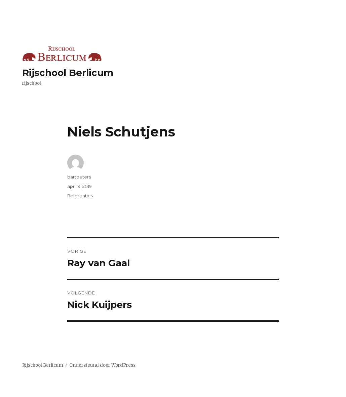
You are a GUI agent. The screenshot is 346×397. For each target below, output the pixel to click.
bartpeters (79, 177)
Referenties (80, 195)
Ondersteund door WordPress (102, 365)
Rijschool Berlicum (67, 72)
